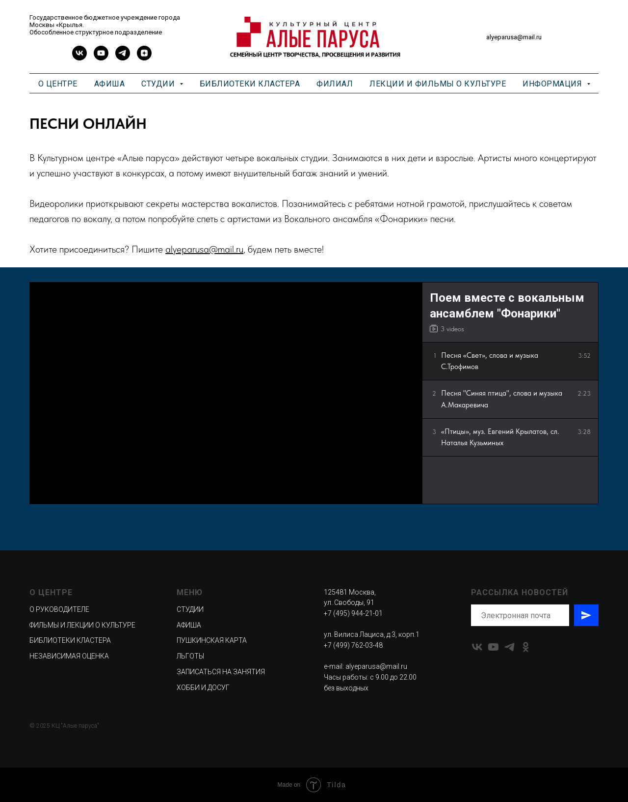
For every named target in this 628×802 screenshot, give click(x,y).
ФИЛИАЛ (334, 83)
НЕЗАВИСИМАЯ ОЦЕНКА (69, 656)
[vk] (79, 58)
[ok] (526, 647)
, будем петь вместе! (283, 249)
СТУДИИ (190, 609)
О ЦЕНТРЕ (58, 83)
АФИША (109, 83)
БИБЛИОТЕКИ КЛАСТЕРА (250, 83)
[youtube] (101, 58)
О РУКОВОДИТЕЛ (57, 609)
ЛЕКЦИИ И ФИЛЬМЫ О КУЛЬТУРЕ (437, 83)
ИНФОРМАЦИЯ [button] (553, 83)
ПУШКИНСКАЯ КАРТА (212, 640)
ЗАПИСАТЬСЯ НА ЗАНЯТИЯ (221, 672)
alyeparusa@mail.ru (514, 37)
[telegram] (122, 58)
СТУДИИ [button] (159, 83)
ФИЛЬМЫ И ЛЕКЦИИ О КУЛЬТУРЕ (82, 625)
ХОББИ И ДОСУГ (203, 687)
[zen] (144, 58)
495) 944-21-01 (359, 613)
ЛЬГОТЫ (190, 656)
